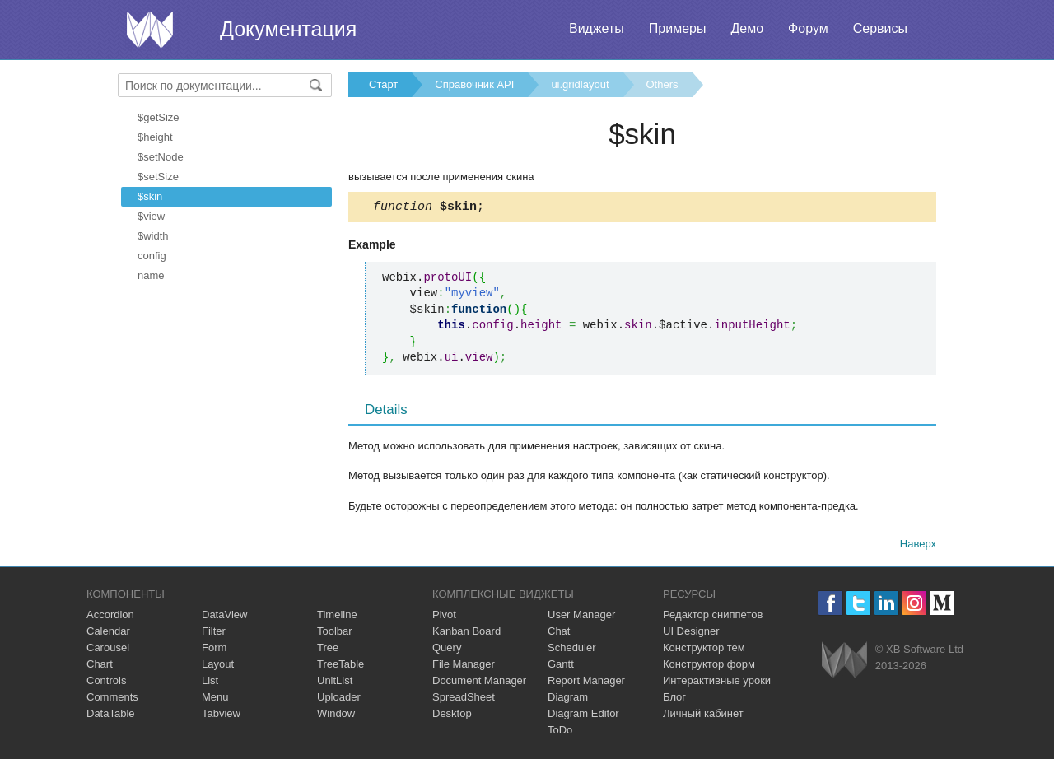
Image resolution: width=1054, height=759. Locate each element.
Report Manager (586, 683)
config (152, 255)
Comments (112, 699)
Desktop (452, 716)
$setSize (158, 176)
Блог (674, 699)
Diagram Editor (583, 716)
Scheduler (572, 650)
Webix (844, 662)
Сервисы (880, 28)
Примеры (678, 28)
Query (446, 650)
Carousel (107, 650)
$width (153, 236)
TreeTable (340, 666)
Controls (106, 683)
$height (155, 137)
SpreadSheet (463, 699)
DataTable (110, 716)
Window (336, 716)
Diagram (568, 699)
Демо (746, 28)
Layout (218, 666)
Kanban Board (466, 633)
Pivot (444, 617)
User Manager (581, 617)
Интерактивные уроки (717, 683)
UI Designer (691, 633)
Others (662, 84)
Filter (214, 633)
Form (214, 650)
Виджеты (596, 28)
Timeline (337, 617)
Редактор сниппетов (713, 617)
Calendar (108, 633)
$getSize (159, 117)
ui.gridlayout (580, 84)
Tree (327, 650)
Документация (288, 28)
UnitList (334, 683)
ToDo (560, 732)
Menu (215, 699)
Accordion (110, 617)
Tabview (221, 716)
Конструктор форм (709, 666)
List (210, 683)
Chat (559, 633)
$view (151, 216)
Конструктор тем (704, 650)
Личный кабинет (703, 716)
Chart (99, 666)
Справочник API (474, 84)
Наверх (918, 546)
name (151, 275)
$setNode (161, 157)
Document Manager (479, 683)
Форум (808, 28)
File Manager (463, 666)
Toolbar (334, 633)
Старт (383, 84)
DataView (224, 617)
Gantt (561, 666)
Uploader (339, 699)
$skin (150, 196)
